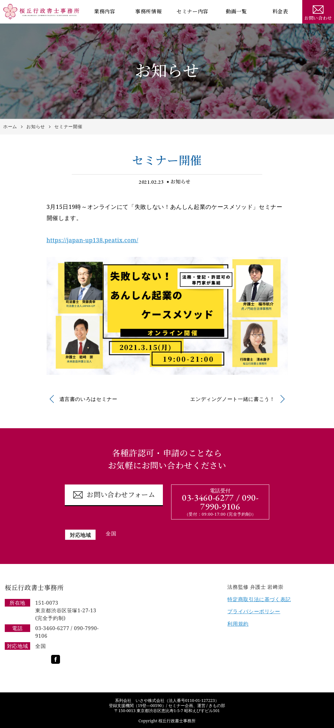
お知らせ (35, 126)
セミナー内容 (192, 11)
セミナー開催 (68, 126)
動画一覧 (236, 11)
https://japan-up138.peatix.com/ (92, 240)
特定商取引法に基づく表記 (259, 599)
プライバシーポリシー (253, 611)
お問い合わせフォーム (113, 494)
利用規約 (238, 623)
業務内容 (104, 11)
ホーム (10, 126)
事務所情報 (148, 11)
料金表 (280, 11)
